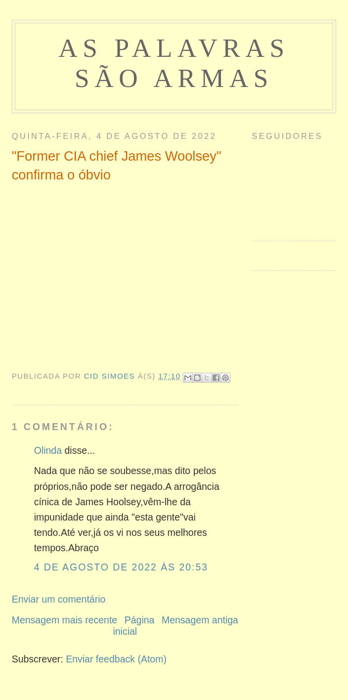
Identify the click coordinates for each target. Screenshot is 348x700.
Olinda (48, 450)
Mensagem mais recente (65, 619)
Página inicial (133, 625)
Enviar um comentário (59, 599)
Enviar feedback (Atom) (116, 659)
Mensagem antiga (200, 619)
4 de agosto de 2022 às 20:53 (121, 567)
